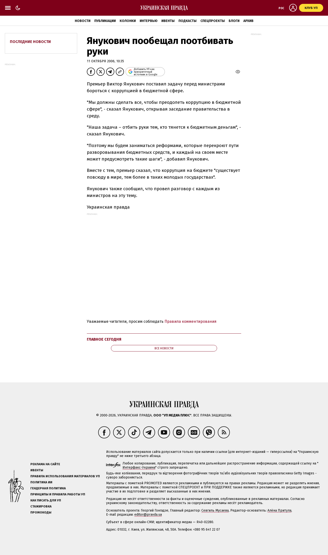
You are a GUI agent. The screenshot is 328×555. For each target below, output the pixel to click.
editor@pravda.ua (148, 515)
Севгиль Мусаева (215, 510)
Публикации (105, 21)
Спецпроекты (212, 21)
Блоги (234, 21)
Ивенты (168, 21)
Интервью (148, 21)
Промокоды (40, 512)
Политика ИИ (41, 482)
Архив (248, 21)
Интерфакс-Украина (139, 467)
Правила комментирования (190, 321)
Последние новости (30, 41)
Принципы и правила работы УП (57, 494)
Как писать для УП (45, 500)
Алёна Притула (279, 510)
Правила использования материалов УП (65, 476)
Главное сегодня (104, 339)
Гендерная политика (48, 488)
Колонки (128, 21)
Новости (82, 21)
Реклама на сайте (45, 464)
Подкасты (187, 21)
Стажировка (41, 506)
